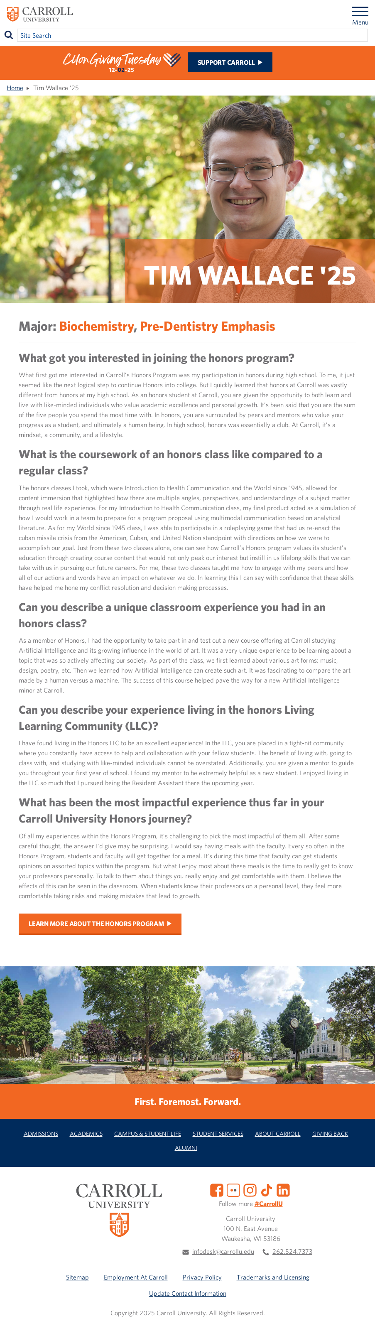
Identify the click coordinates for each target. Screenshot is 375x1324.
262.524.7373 (292, 1251)
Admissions (41, 1133)
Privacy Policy (202, 1277)
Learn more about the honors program (96, 923)
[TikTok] (266, 1189)
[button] (359, 1308)
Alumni (186, 1147)
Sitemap (77, 1277)
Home (15, 87)
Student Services (218, 1133)
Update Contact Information (187, 1293)
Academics (86, 1133)
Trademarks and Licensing (273, 1277)
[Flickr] (233, 1189)
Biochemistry (96, 325)
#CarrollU (269, 1203)
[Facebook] (216, 1189)
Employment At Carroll (136, 1277)
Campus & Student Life (147, 1133)
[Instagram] (250, 1189)
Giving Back (330, 1133)
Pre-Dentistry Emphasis (207, 325)
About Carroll (278, 1133)
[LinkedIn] (283, 1189)
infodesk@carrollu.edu (223, 1251)
